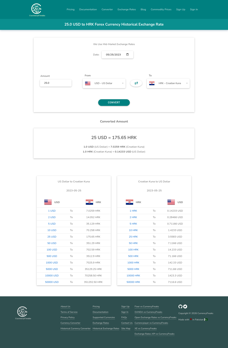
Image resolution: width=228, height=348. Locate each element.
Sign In (194, 9)
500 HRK (133, 256)
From (88, 75)
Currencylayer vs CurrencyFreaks (151, 322)
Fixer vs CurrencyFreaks (147, 306)
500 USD (52, 256)
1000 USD (52, 262)
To (150, 75)
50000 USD (52, 282)
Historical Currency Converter (76, 328)
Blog (143, 9)
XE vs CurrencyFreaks (146, 328)
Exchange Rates (127, 9)
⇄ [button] (136, 83)
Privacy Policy (68, 317)
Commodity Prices (161, 9)
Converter (107, 9)
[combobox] (104, 83)
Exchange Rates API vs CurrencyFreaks (154, 333)
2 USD (52, 217)
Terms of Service (69, 312)
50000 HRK (133, 282)
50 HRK (133, 243)
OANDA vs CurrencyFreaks (148, 312)
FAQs (124, 317)
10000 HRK (133, 275)
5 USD (52, 224)
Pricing (71, 9)
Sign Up (180, 9)
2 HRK (133, 217)
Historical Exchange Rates (106, 328)
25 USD (51, 236)
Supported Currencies (104, 317)
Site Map (125, 328)
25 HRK (133, 236)
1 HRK (133, 211)
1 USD (52, 211)
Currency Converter (70, 322)
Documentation (88, 9)
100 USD (52, 249)
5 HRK (133, 224)
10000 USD (52, 275)
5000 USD (52, 269)
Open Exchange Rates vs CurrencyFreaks (155, 317)
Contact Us (127, 322)
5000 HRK (133, 269)
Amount (45, 76)
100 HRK (133, 249)
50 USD (51, 243)
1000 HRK (133, 262)
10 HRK (133, 230)
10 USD (51, 230)
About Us (65, 306)
